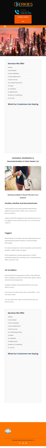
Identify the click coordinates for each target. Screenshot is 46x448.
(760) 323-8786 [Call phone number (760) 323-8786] (26, 13)
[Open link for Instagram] (23, 443)
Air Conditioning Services (15, 83)
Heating (10, 67)
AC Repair (10, 86)
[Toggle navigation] (5, 26)
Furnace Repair (12, 70)
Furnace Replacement (14, 76)
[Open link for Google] (26, 443)
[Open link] (23, 19)
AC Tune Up (11, 98)
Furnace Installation (13, 73)
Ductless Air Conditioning (15, 95)
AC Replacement (12, 92)
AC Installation (12, 89)
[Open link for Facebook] (19, 443)
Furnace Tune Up (12, 80)
